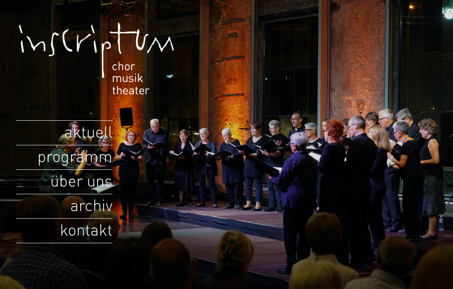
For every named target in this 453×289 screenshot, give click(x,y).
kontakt (86, 231)
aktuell (88, 133)
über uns (81, 182)
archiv (91, 206)
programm (74, 157)
